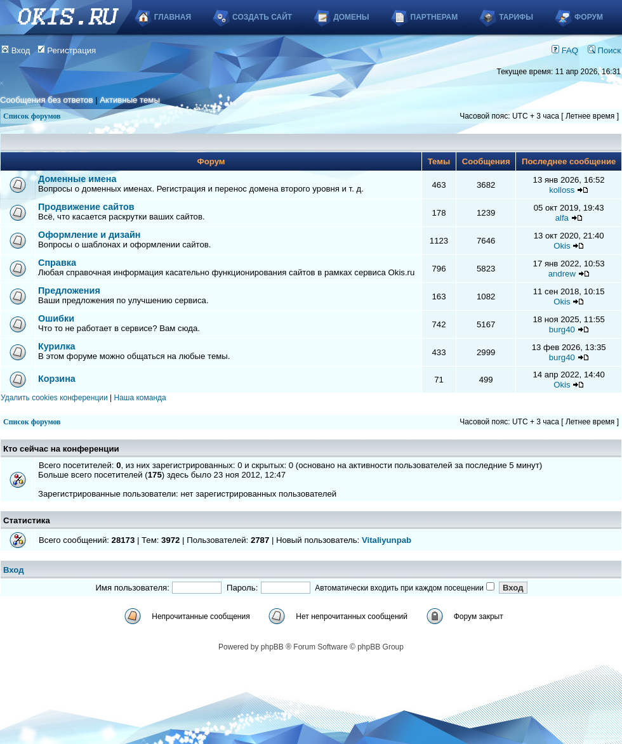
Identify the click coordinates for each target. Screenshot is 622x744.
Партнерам (434, 17)
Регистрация (66, 50)
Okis (561, 246)
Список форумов (32, 116)
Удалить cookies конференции (54, 397)
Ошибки (56, 318)
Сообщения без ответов (46, 100)
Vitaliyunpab (386, 540)
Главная (172, 17)
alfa (562, 218)
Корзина (57, 379)
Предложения (69, 290)
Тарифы (516, 17)
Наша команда (140, 397)
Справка (57, 263)
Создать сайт (262, 17)
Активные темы (130, 100)
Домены (351, 17)
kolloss (561, 190)
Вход (15, 50)
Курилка (57, 346)
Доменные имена (77, 179)
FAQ (565, 50)
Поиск (604, 50)
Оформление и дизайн (89, 235)
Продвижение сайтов (86, 207)
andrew (562, 273)
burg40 (562, 329)
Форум (588, 17)
